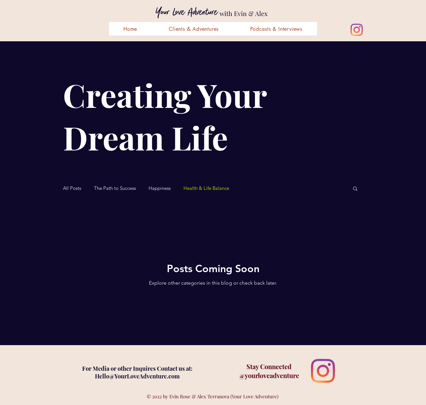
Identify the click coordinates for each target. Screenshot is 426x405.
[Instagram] (357, 30)
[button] (355, 189)
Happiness (160, 188)
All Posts (72, 188)
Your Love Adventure (186, 12)
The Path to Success (115, 188)
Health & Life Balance (206, 188)
